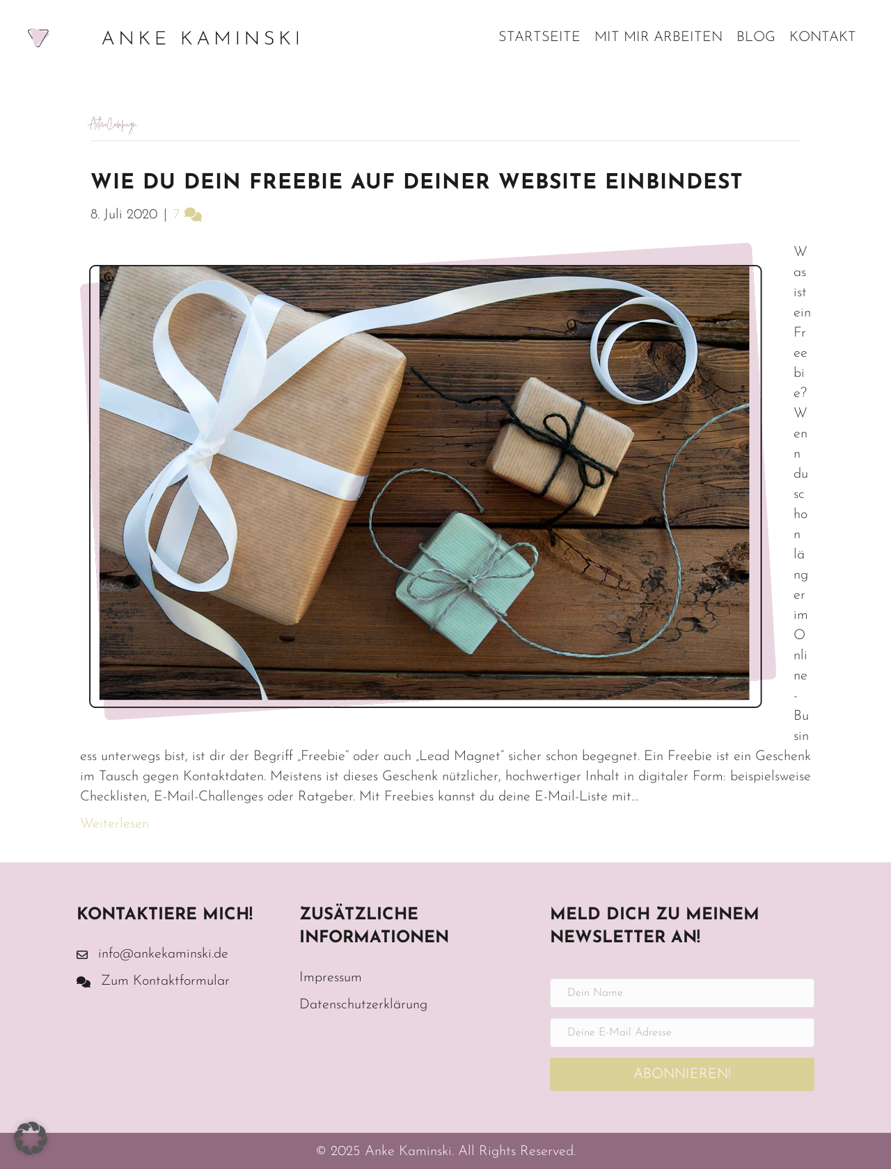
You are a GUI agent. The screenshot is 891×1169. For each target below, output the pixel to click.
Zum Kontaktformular (165, 981)
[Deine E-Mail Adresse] (682, 1032)
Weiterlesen (114, 824)
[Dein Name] (682, 993)
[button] (682, 1074)
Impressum (330, 978)
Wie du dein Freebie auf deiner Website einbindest (416, 183)
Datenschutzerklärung (363, 1005)
